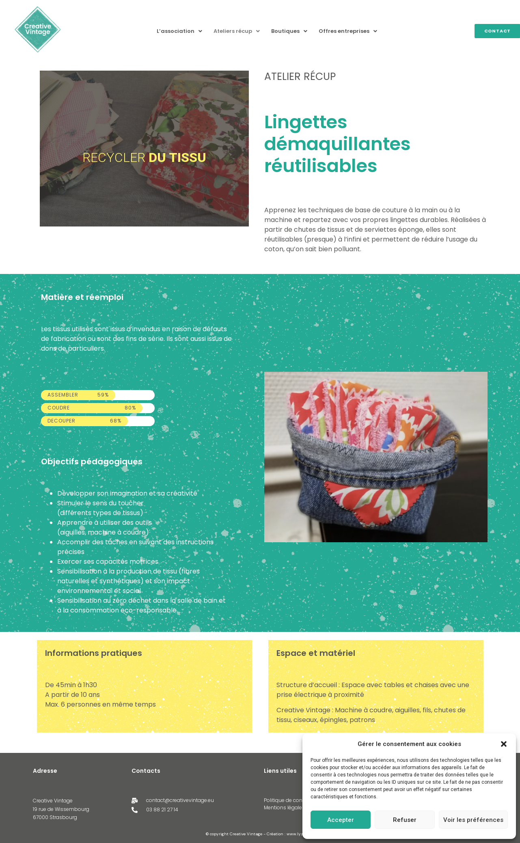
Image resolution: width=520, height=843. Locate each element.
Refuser (404, 820)
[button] (504, 744)
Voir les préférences (473, 820)
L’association (179, 31)
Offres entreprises (348, 31)
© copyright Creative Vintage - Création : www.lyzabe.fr (260, 834)
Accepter (340, 820)
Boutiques (289, 31)
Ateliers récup (237, 31)
